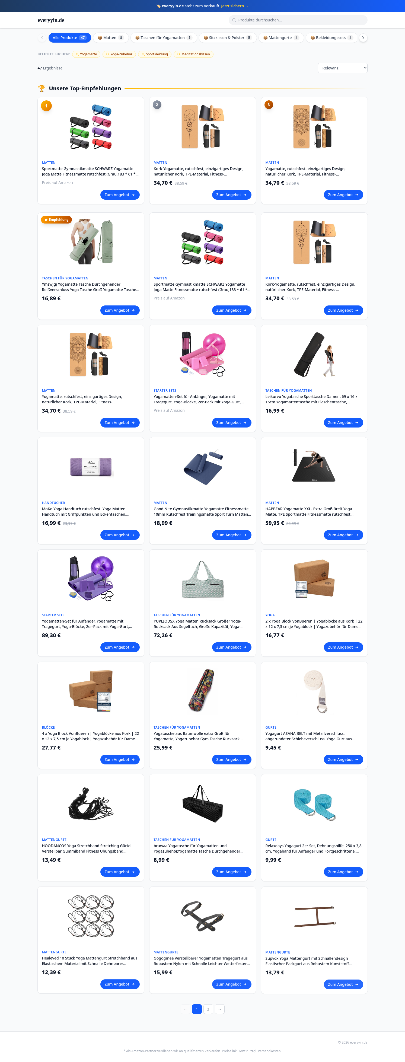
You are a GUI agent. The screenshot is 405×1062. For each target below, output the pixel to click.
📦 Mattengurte (281, 37)
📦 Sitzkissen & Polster (227, 37)
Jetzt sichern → (235, 5)
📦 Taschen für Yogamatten (164, 37)
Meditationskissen (193, 54)
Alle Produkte (70, 37)
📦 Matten (111, 37)
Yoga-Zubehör (119, 54)
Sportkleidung (155, 54)
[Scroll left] (42, 37)
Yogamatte (86, 54)
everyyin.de (51, 20)
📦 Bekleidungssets (331, 37)
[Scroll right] (363, 37)
